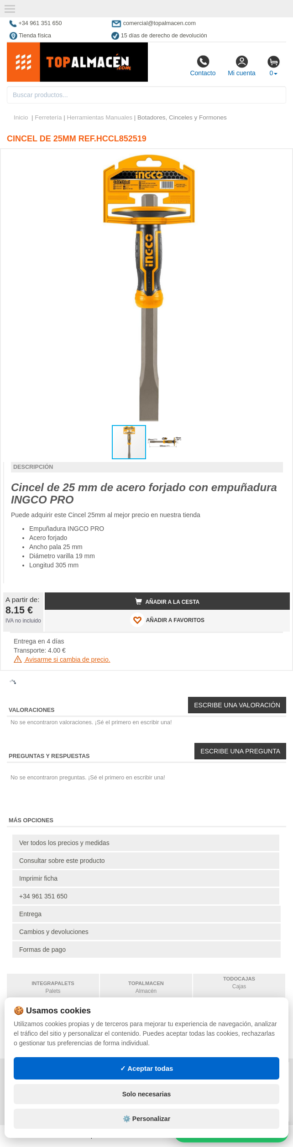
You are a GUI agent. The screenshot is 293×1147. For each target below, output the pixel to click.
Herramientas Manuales (99, 117)
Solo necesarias (146, 1094)
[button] (274, 159)
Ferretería (48, 117)
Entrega (30, 914)
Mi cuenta (242, 66)
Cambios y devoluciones (54, 931)
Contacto (202, 66)
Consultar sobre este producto (62, 860)
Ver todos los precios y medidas (64, 842)
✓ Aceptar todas (146, 1068)
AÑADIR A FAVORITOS (167, 619)
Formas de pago (42, 949)
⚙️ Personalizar (146, 1118)
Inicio (21, 117)
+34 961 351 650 (43, 896)
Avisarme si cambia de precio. (62, 659)
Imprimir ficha (38, 878)
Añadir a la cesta (167, 601)
